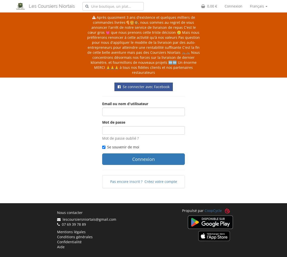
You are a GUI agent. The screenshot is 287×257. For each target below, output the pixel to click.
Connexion (233, 6)
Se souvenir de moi (120, 147)
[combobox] (113, 6)
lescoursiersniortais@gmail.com (86, 219)
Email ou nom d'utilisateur (125, 103)
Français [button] (258, 6)
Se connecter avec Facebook (144, 86)
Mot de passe (113, 122)
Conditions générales (75, 236)
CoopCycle (213, 210)
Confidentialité (69, 241)
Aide (61, 246)
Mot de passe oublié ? (120, 138)
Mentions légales (71, 231)
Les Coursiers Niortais (52, 6)
